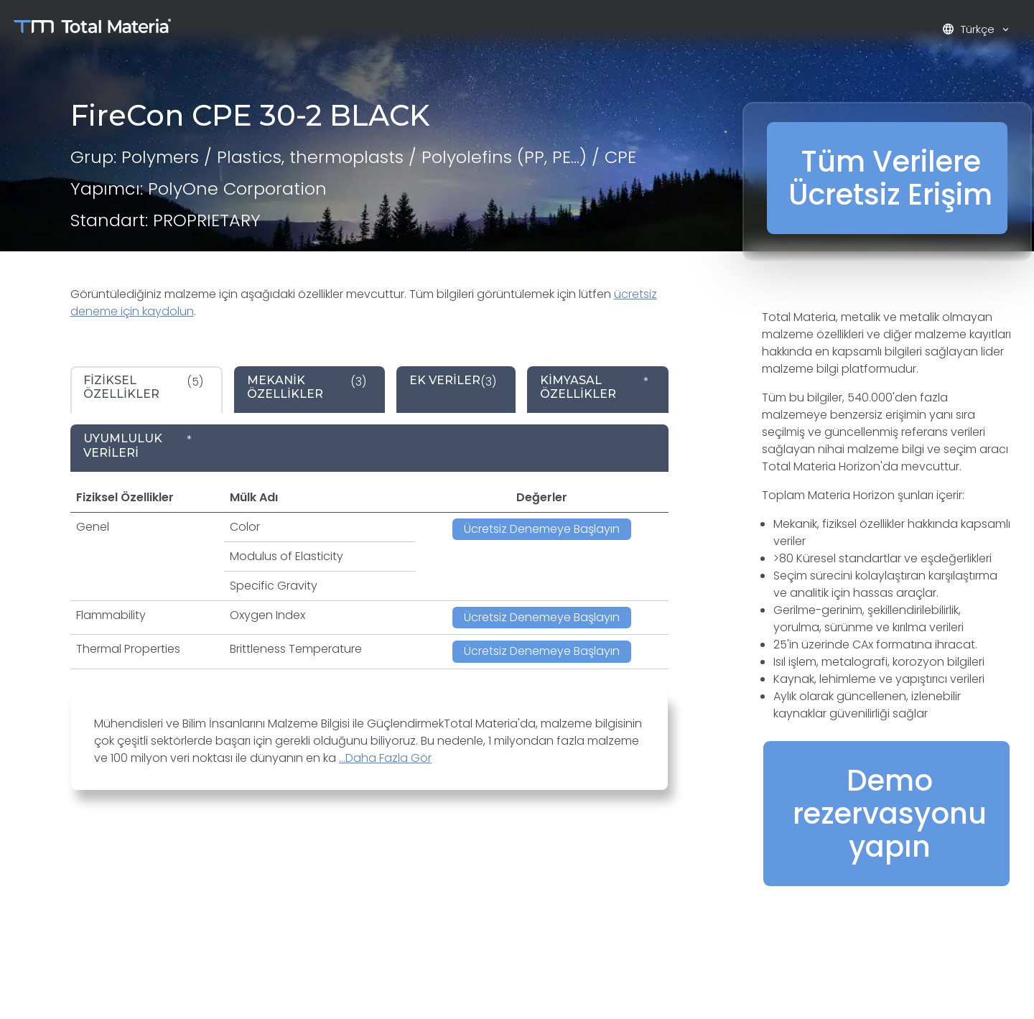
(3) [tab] (306, 387)
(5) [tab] (143, 387)
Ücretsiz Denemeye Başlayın (542, 529)
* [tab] (594, 387)
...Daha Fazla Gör (385, 758)
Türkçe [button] (969, 29)
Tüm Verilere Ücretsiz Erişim (890, 178)
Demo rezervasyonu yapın (890, 813)
